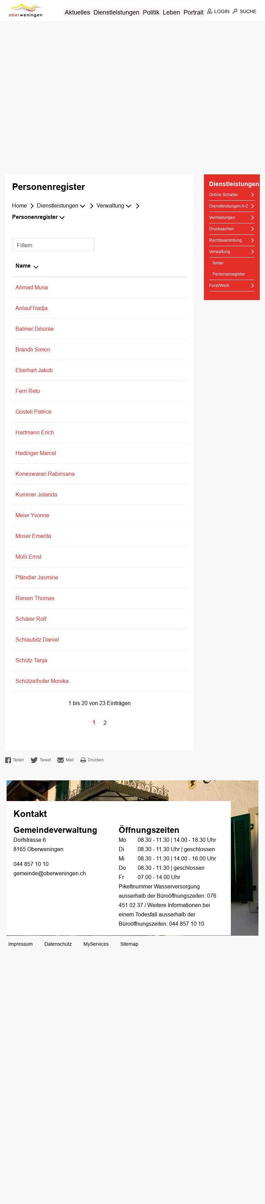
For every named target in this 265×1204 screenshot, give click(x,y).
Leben (171, 12)
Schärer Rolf (31, 824)
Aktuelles (77, 12)
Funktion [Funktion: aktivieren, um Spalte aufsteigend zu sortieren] (67, 266)
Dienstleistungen (116, 12)
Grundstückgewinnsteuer (150, 565)
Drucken (92, 1011)
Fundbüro (132, 345)
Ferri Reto (28, 466)
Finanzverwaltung (142, 664)
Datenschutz (58, 1195)
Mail (65, 1011)
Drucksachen (221, 229)
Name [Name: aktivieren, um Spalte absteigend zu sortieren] (23, 266)
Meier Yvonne (32, 664)
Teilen (14, 1012)
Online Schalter (223, 194)
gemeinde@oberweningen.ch (49, 1125)
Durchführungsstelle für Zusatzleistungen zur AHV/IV (148, 914)
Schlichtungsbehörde (146, 854)
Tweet (41, 1012)
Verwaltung (219, 251)
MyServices (96, 1195)
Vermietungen (222, 217)
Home (19, 206)
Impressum (20, 1195)
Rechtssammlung (225, 240)
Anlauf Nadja (32, 308)
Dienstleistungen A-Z (228, 206)
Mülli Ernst (28, 734)
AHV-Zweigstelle (140, 308)
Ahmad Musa (32, 287)
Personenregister (232, 274)
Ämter (218, 263)
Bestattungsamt (139, 317)
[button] (62, 206)
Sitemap (129, 1195)
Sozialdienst (135, 405)
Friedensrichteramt (143, 845)
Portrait (194, 12)
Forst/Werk (219, 285)
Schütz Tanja (31, 875)
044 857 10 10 (31, 1116)
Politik (151, 12)
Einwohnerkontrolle (144, 336)
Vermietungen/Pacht (145, 355)
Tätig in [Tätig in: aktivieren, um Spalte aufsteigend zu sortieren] (129, 266)
